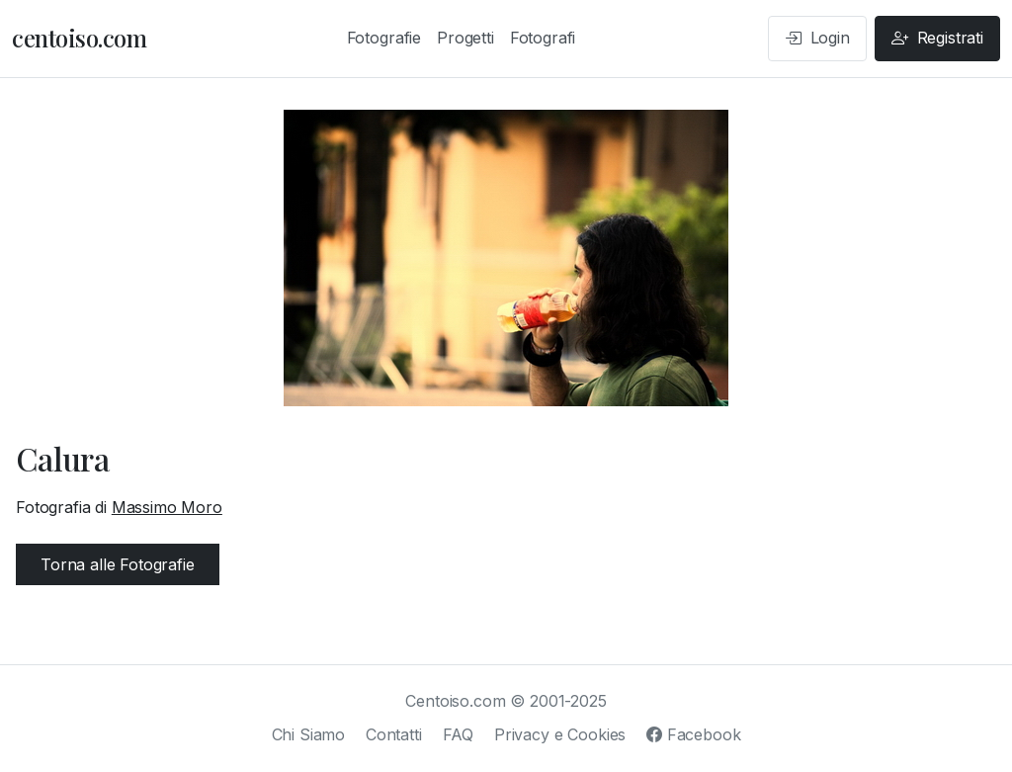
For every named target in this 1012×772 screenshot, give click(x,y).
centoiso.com (79, 37)
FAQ (458, 734)
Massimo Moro (167, 507)
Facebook (693, 734)
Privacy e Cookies (560, 734)
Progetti (465, 37)
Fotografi (543, 37)
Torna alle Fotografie (118, 564)
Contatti (394, 734)
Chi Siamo (309, 734)
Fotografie (384, 37)
